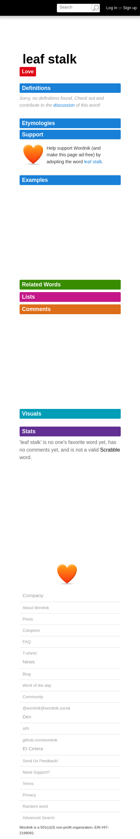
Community (33, 696)
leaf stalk (93, 161)
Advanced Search (39, 817)
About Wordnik (36, 607)
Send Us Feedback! (40, 760)
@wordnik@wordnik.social (46, 708)
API (26, 728)
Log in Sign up (121, 7)
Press (28, 619)
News (29, 661)
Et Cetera (33, 748)
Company (33, 595)
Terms (28, 783)
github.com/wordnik (40, 740)
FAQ (27, 641)
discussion (64, 105)
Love (28, 71)
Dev (27, 716)
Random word (35, 806)
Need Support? (36, 772)
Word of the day (37, 685)
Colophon (31, 630)
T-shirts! (30, 653)
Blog (27, 674)
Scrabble (110, 449)
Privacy (29, 795)
